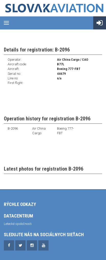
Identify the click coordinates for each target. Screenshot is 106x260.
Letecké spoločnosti (18, 224)
